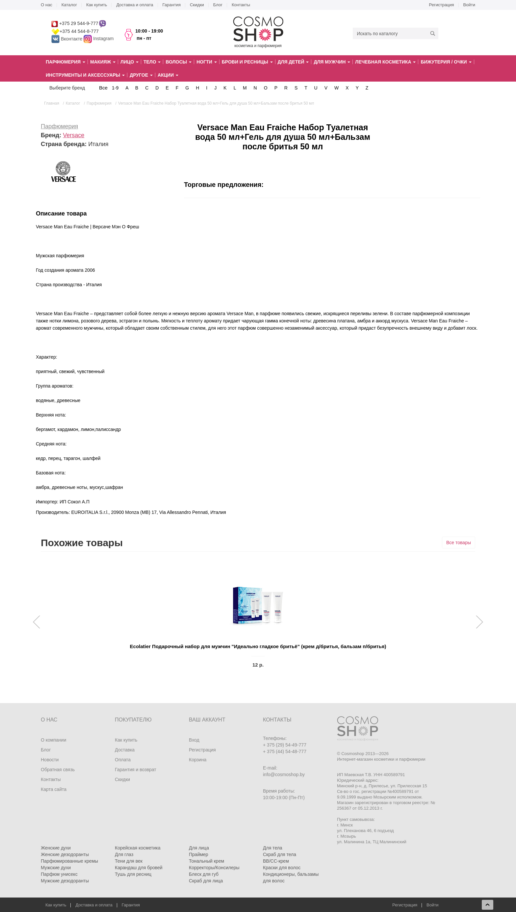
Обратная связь (58, 769)
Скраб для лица (206, 880)
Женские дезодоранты (65, 854)
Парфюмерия (59, 126)
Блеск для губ (204, 874)
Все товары (458, 542)
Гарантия (172, 4)
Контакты (241, 4)
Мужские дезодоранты (65, 880)
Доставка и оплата (134, 4)
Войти (469, 4)
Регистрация (441, 4)
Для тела (272, 847)
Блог (217, 4)
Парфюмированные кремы (69, 861)
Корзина (197, 759)
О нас (46, 4)
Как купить (96, 4)
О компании (53, 740)
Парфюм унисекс (59, 874)
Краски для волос (281, 867)
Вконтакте (67, 38)
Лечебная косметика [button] (385, 61)
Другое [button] (141, 75)
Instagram (103, 38)
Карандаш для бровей (139, 867)
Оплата (123, 759)
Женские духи (56, 847)
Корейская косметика (138, 847)
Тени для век (128, 861)
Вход (194, 740)
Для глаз (124, 854)
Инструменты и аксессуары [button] (85, 75)
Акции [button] (168, 75)
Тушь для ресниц (133, 874)
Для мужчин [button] (332, 61)
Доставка (125, 749)
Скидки (197, 4)
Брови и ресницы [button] (247, 61)
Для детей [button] (293, 61)
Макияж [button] (103, 61)
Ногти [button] (206, 61)
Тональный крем (206, 861)
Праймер (198, 854)
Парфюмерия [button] (65, 61)
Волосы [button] (179, 61)
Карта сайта (53, 789)
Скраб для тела (279, 854)
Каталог (69, 4)
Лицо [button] (129, 61)
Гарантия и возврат (135, 769)
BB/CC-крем (276, 861)
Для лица (199, 847)
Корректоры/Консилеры (214, 867)
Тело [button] (152, 61)
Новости (50, 759)
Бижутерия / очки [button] (446, 61)
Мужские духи (56, 867)
